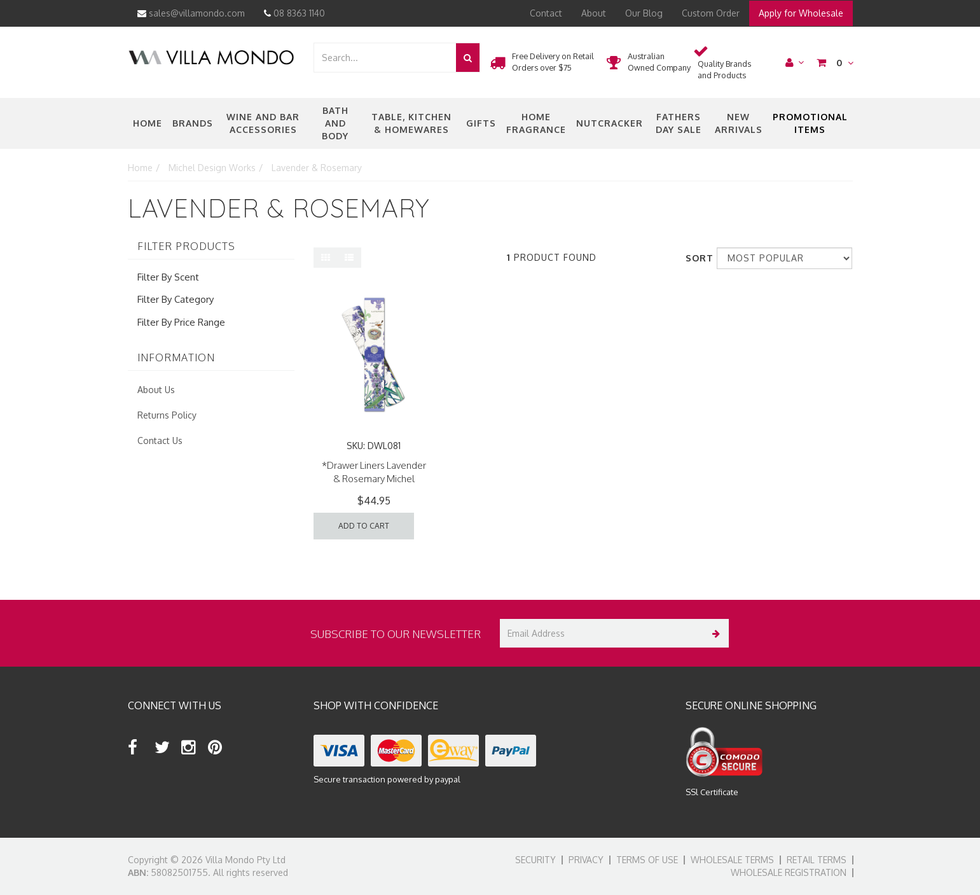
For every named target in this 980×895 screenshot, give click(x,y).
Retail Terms (816, 859)
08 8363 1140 (294, 13)
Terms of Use (647, 859)
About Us (156, 389)
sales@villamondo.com (191, 13)
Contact (546, 13)
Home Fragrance (536, 123)
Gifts (481, 123)
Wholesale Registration (788, 872)
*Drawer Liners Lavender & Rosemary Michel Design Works (374, 478)
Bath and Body (335, 123)
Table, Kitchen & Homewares (411, 123)
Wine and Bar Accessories (263, 123)
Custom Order (711, 13)
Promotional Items (810, 123)
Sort (696, 258)
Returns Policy (167, 415)
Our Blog (644, 13)
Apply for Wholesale (801, 13)
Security (535, 859)
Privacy (586, 859)
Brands (192, 123)
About (593, 13)
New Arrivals (739, 123)
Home (147, 123)
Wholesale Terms (732, 859)
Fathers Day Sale (678, 123)
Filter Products (186, 247)
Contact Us (160, 440)
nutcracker (609, 123)
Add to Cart (363, 526)
